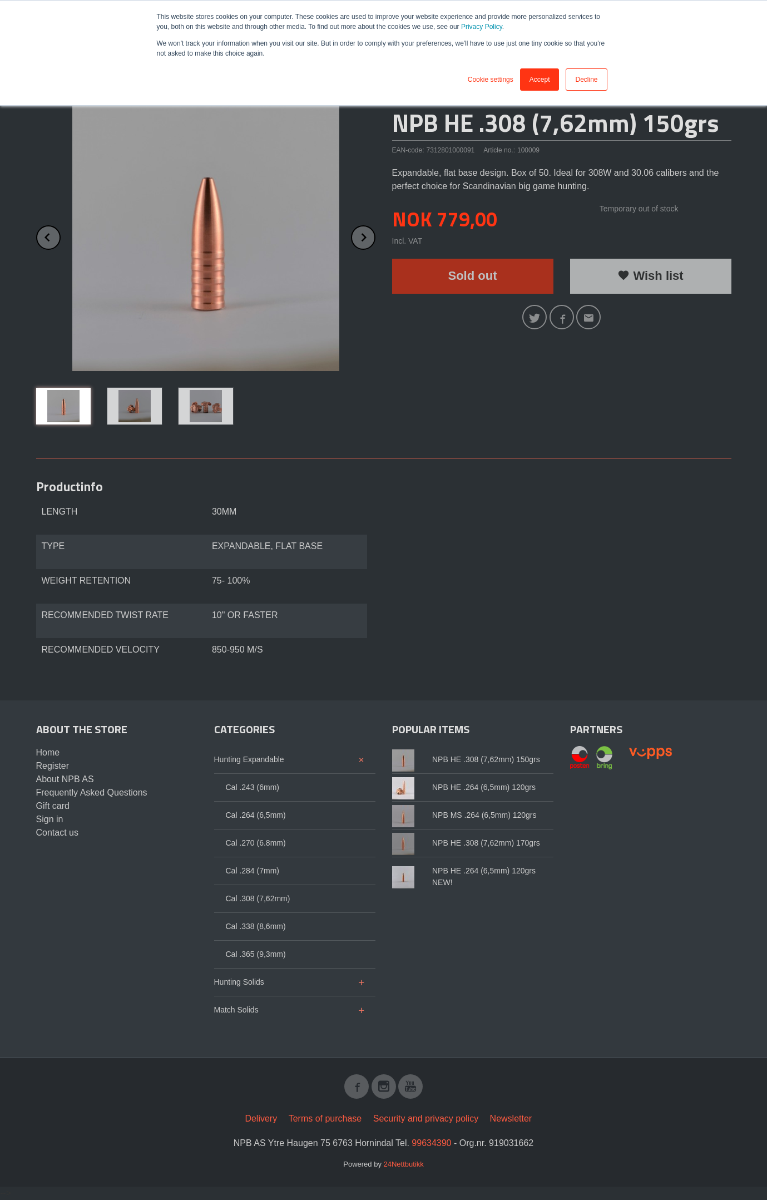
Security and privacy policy (425, 1118)
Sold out (472, 276)
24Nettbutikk (404, 1164)
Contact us (57, 832)
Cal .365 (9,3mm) (256, 954)
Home (48, 752)
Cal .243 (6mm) (252, 787)
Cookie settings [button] (490, 79)
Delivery (261, 1118)
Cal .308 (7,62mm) (258, 898)
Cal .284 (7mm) (252, 870)
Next (374, 236)
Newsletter (511, 1118)
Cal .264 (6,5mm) (256, 815)
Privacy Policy (481, 27)
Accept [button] (540, 79)
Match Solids (236, 1009)
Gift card (53, 806)
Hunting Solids (239, 981)
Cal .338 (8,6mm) (256, 926)
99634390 (431, 1143)
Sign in (49, 819)
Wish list (650, 276)
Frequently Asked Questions (91, 792)
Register (53, 766)
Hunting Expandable (249, 759)
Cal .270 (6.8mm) (256, 842)
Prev (60, 236)
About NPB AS (65, 779)
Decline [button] (586, 79)
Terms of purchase (325, 1118)
